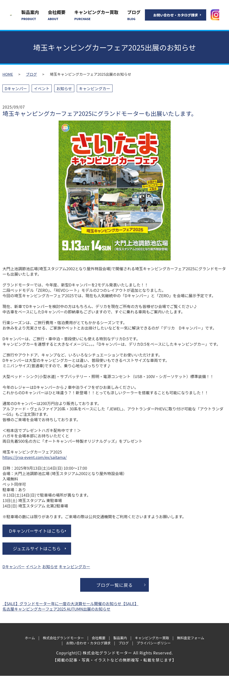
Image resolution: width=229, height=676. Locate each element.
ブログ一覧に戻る (114, 585)
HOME (7, 74)
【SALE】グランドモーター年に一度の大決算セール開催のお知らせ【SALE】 (70, 604)
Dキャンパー (16, 88)
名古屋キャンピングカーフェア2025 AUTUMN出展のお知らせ (56, 609)
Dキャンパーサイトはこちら (37, 531)
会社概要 (56, 15)
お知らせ (64, 88)
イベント (42, 88)
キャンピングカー (94, 88)
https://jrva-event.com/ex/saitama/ (34, 457)
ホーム (30, 638)
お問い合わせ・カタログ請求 (175, 14)
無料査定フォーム (190, 638)
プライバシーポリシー (154, 643)
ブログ (133, 15)
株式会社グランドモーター (63, 638)
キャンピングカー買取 (96, 15)
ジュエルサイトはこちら (37, 548)
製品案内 (30, 15)
